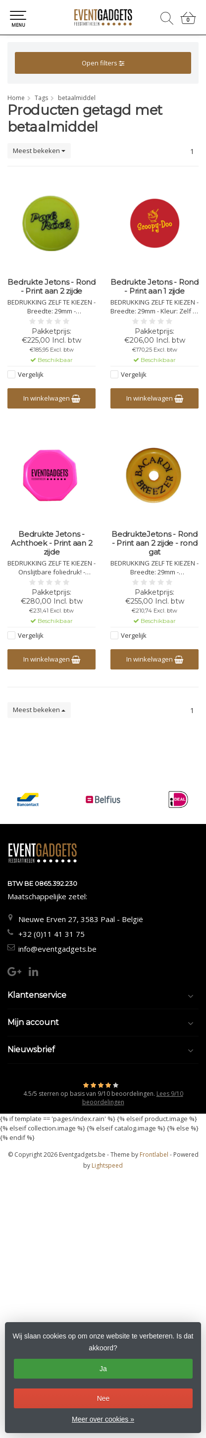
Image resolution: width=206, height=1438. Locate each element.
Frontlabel (154, 1154)
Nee (103, 1398)
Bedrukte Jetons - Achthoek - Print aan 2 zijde (52, 543)
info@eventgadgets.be (57, 949)
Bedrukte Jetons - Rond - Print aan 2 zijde (51, 287)
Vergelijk (31, 374)
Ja (103, 1369)
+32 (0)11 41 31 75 (51, 934)
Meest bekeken (39, 150)
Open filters (103, 62)
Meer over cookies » (103, 1419)
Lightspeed (107, 1165)
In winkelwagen (51, 398)
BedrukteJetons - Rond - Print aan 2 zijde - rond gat (154, 543)
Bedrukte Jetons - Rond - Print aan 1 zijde (154, 287)
